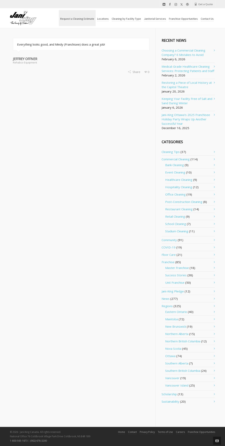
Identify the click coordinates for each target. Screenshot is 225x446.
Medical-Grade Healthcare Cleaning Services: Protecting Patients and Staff (188, 68)
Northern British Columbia (182, 341)
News (166, 299)
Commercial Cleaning (176, 159)
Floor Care (169, 255)
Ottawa (170, 356)
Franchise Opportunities (201, 432)
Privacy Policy (147, 432)
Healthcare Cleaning (178, 180)
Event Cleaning (175, 172)
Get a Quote (203, 4)
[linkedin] (165, 4)
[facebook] (171, 4)
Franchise (168, 262)
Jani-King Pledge (173, 291)
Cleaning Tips (171, 152)
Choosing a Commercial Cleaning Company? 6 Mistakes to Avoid (183, 52)
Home (121, 432)
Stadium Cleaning (176, 231)
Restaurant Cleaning (179, 209)
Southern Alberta (176, 363)
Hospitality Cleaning (178, 187)
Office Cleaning (175, 194)
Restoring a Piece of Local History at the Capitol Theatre (187, 85)
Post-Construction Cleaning (183, 202)
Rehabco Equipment (25, 62)
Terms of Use (165, 432)
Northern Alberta (176, 334)
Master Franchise (177, 268)
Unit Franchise (174, 282)
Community (169, 240)
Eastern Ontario (176, 312)
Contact (132, 432)
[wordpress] (188, 4)
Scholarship (169, 394)
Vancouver (172, 378)
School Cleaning (175, 224)
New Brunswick (175, 326)
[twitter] (182, 4)
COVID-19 (169, 247)
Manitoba (171, 319)
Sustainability (170, 401)
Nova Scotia (173, 349)
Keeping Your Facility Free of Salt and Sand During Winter (187, 101)
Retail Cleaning (175, 216)
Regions (167, 306)
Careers (180, 432)
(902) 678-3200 (38, 440)
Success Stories (176, 275)
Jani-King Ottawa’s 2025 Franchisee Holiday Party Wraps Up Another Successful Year (186, 119)
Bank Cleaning (174, 165)
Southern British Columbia (182, 371)
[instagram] (176, 4)
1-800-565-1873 (19, 440)
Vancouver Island (176, 385)
